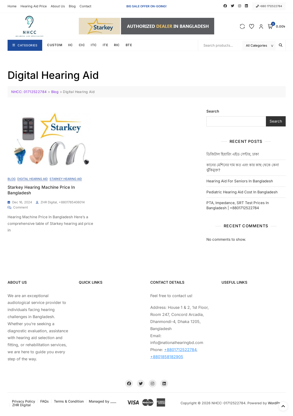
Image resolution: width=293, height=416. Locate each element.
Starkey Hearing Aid (66, 179)
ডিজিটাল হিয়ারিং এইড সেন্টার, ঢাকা (232, 154)
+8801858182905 (166, 356)
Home (12, 6)
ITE (105, 45)
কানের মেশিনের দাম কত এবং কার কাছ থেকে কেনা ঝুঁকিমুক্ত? (242, 167)
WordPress (277, 403)
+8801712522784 (180, 349)
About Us (58, 6)
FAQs (44, 401)
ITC (94, 45)
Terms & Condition (69, 401)
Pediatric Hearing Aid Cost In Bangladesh (242, 192)
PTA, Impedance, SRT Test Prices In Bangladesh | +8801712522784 (237, 205)
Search (212, 111)
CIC (82, 45)
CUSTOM (54, 45)
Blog (72, 6)
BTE (129, 45)
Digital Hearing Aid (32, 179)
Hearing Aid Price (33, 6)
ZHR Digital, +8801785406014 (62, 202)
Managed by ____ (102, 401)
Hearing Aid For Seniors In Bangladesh (239, 181)
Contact (85, 6)
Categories (25, 45)
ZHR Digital (21, 405)
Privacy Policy (23, 401)
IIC (70, 45)
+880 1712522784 (269, 6)
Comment (20, 207)
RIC (117, 45)
